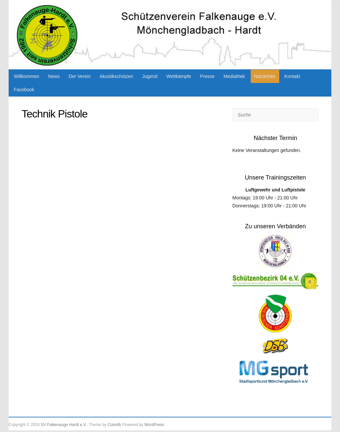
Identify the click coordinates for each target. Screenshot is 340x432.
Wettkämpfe (178, 76)
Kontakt (292, 76)
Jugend (149, 76)
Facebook (24, 89)
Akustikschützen (116, 76)
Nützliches (265, 76)
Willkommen (26, 76)
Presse (207, 76)
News (54, 76)
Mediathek (234, 76)
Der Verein (80, 76)
